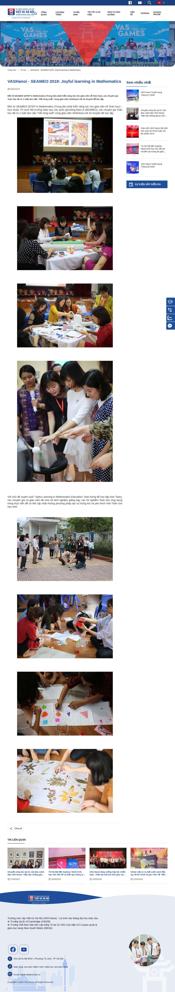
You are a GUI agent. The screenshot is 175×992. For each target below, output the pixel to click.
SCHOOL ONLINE (157, 13)
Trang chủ (12, 70)
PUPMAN (145, 13)
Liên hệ (132, 13)
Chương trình (60, 13)
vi (161, 2)
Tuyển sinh (76, 13)
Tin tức (23, 70)
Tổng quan (44, 13)
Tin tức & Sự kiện (94, 13)
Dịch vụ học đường (114, 13)
